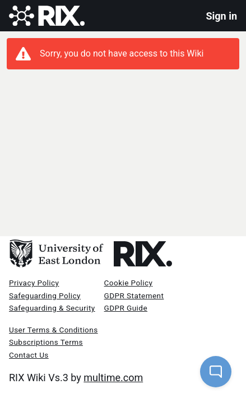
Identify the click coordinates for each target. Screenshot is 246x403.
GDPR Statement (134, 295)
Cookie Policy (128, 282)
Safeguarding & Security (52, 307)
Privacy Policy (34, 282)
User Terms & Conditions (53, 329)
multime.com (113, 377)
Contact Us (29, 354)
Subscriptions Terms (46, 342)
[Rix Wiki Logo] (47, 16)
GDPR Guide (125, 307)
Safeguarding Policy (45, 295)
